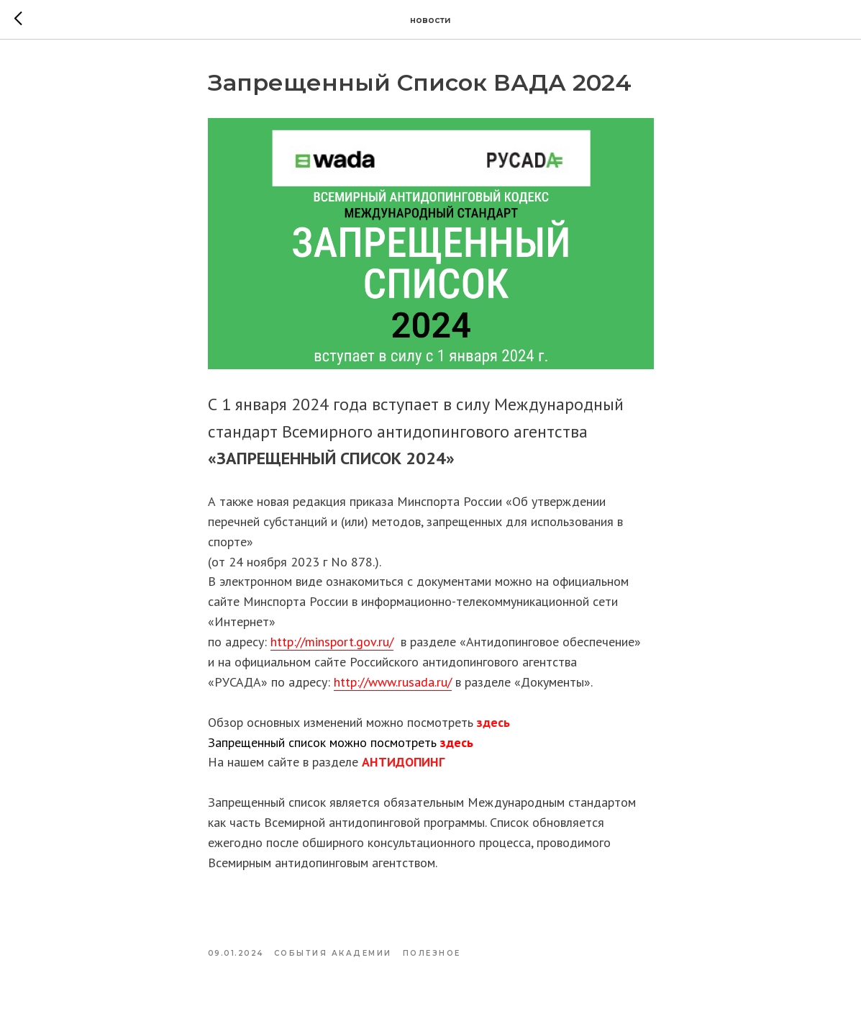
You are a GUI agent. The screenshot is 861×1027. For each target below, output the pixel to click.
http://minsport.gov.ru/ (331, 641)
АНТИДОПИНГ (403, 762)
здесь (493, 722)
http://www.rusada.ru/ (393, 682)
